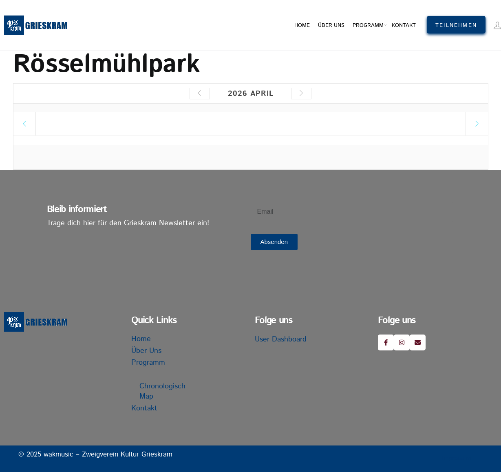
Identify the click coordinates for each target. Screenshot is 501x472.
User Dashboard (281, 339)
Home (302, 25)
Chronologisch (162, 386)
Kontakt (404, 25)
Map (146, 396)
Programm (368, 25)
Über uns (331, 25)
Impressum (456, 458)
